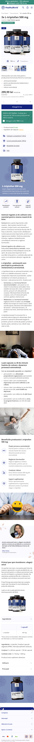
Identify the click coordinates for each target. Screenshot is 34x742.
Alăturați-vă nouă (6, 724)
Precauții (5, 669)
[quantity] (17, 102)
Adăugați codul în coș (18, 3)
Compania (4, 713)
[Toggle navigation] (32, 7)
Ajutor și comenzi (6, 730)
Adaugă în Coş (17, 107)
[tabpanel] (17, 638)
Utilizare (5, 663)
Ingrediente (6, 619)
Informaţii (4, 718)
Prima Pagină (4, 13)
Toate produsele (14, 13)
